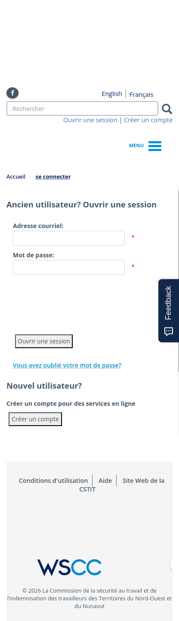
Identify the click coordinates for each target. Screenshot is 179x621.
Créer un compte (148, 120)
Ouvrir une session (90, 120)
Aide (105, 480)
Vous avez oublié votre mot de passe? (67, 365)
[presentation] (78, 302)
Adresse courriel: (38, 226)
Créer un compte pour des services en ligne (71, 403)
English (112, 94)
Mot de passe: (33, 255)
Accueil (15, 176)
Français (142, 94)
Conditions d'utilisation (53, 480)
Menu (145, 144)
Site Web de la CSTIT (121, 484)
